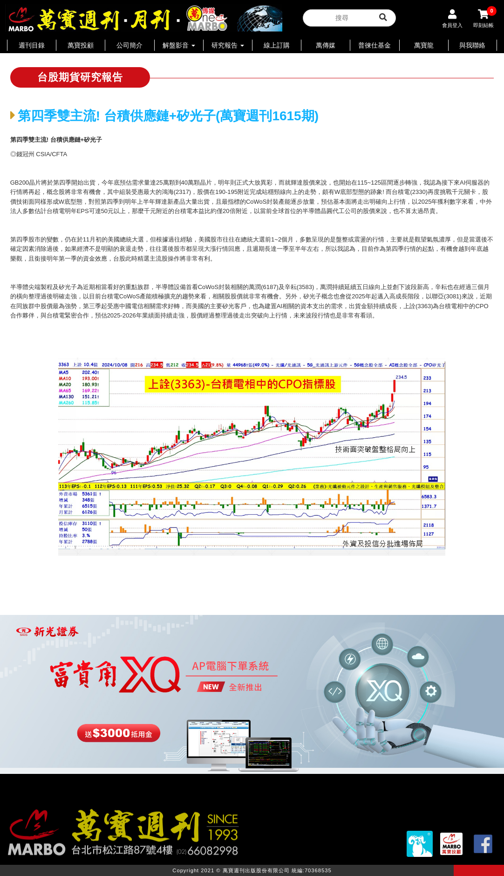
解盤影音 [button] (179, 45)
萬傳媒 (325, 45)
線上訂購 (277, 45)
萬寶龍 (424, 45)
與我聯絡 (472, 45)
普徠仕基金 (374, 45)
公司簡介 (129, 45)
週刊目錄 (32, 45)
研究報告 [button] (227, 45)
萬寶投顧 (81, 45)
